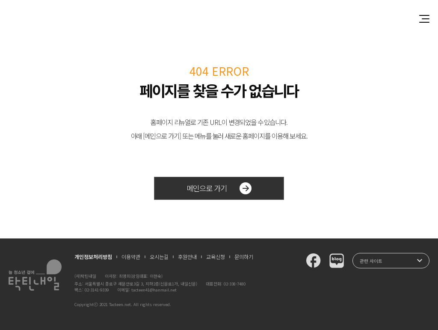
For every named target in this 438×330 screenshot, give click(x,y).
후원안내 (187, 257)
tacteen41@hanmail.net (154, 290)
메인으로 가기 (219, 188)
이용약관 (130, 257)
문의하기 (243, 257)
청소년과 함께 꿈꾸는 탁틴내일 (219, 18)
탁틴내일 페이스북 (313, 260)
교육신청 (215, 257)
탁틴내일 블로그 (336, 260)
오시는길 (159, 257)
